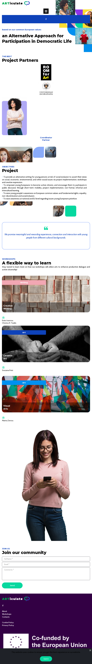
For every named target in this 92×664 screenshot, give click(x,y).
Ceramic (8, 355)
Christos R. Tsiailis (9, 323)
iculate (12, 3)
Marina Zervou (7, 420)
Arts (5, 409)
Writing (7, 308)
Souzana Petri (7, 370)
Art (5, 358)
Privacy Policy (8, 625)
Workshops (6, 614)
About (4, 611)
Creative (8, 306)
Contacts (6, 617)
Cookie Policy (8, 622)
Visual (6, 406)
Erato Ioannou (7, 320)
